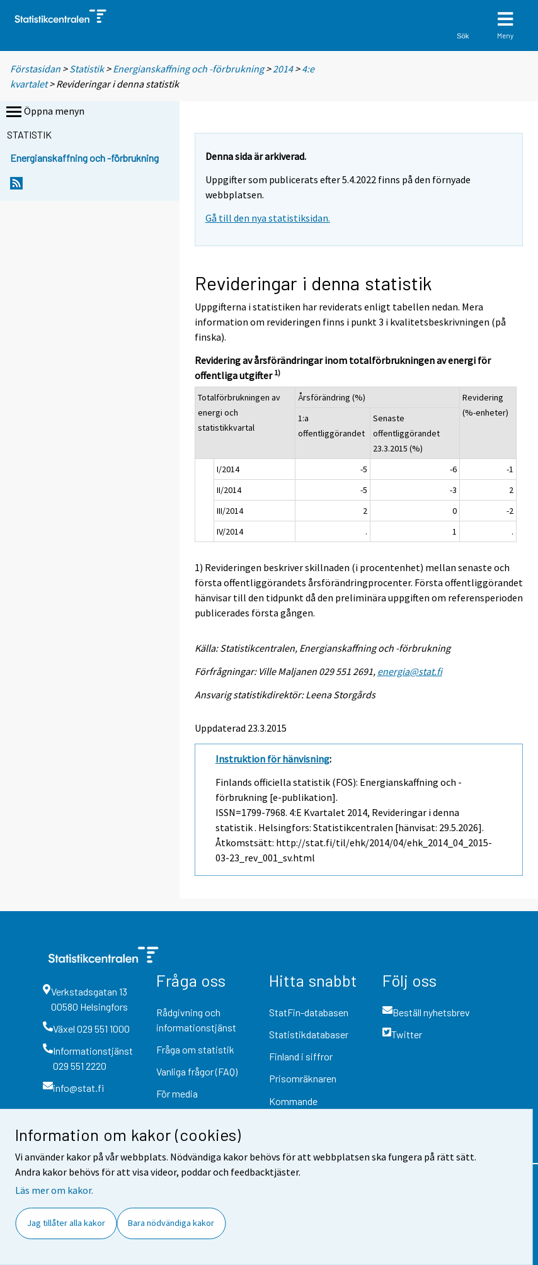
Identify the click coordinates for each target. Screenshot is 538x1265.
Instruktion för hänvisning (272, 758)
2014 (283, 68)
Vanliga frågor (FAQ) (197, 1071)
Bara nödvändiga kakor (171, 1222)
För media (177, 1093)
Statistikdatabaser (308, 1034)
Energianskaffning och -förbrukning (188, 68)
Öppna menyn (44, 112)
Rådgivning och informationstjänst (196, 1019)
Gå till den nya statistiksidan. (267, 218)
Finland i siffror (301, 1056)
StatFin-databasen (308, 1012)
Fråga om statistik (195, 1049)
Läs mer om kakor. (54, 1190)
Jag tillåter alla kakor (66, 1222)
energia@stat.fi (409, 671)
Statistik (86, 68)
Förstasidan (35, 68)
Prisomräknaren (302, 1078)
